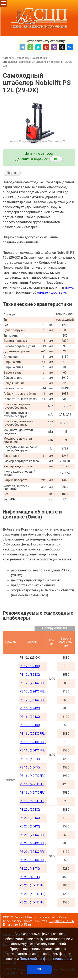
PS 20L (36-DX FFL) (33, 860)
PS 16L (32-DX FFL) (33, 742)
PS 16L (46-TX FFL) (33, 792)
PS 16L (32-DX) (30, 717)
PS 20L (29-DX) (30, 809)
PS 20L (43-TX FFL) (33, 894)
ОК (39, 969)
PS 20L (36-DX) (30, 826)
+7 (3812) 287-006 (61, 921)
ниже (69, 287)
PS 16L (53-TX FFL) (33, 801)
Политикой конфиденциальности (46, 959)
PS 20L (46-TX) (30, 877)
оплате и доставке (51, 292)
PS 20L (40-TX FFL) (33, 885)
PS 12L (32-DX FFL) (33, 691)
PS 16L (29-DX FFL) (33, 733)
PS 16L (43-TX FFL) (33, 784)
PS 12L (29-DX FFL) (33, 683)
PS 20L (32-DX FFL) (33, 852)
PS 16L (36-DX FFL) (33, 750)
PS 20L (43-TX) (30, 868)
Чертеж (12, 173)
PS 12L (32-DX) (30, 666)
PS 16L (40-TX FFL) (33, 776)
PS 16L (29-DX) (30, 708)
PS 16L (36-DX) (30, 725)
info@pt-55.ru (22, 925)
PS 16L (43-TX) (30, 759)
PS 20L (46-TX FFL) (33, 902)
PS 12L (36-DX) (30, 675)
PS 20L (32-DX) (30, 818)
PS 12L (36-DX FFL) (33, 700)
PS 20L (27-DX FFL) (33, 835)
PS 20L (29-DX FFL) (33, 843)
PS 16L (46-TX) (30, 767)
